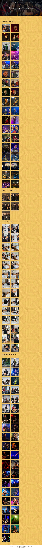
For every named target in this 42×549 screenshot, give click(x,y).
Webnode (23, 547)
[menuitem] (14, 3)
